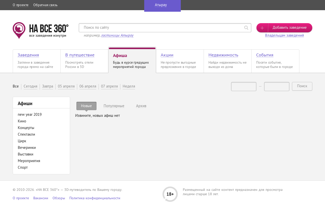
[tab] (86, 106)
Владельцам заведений (284, 35)
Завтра (47, 86)
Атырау (161, 5)
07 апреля (109, 86)
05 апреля (66, 86)
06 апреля (87, 86)
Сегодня (30, 86)
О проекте (20, 5)
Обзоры (59, 198)
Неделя (129, 86)
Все (16, 86)
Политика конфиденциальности (94, 198)
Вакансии (40, 198)
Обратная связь (45, 5)
